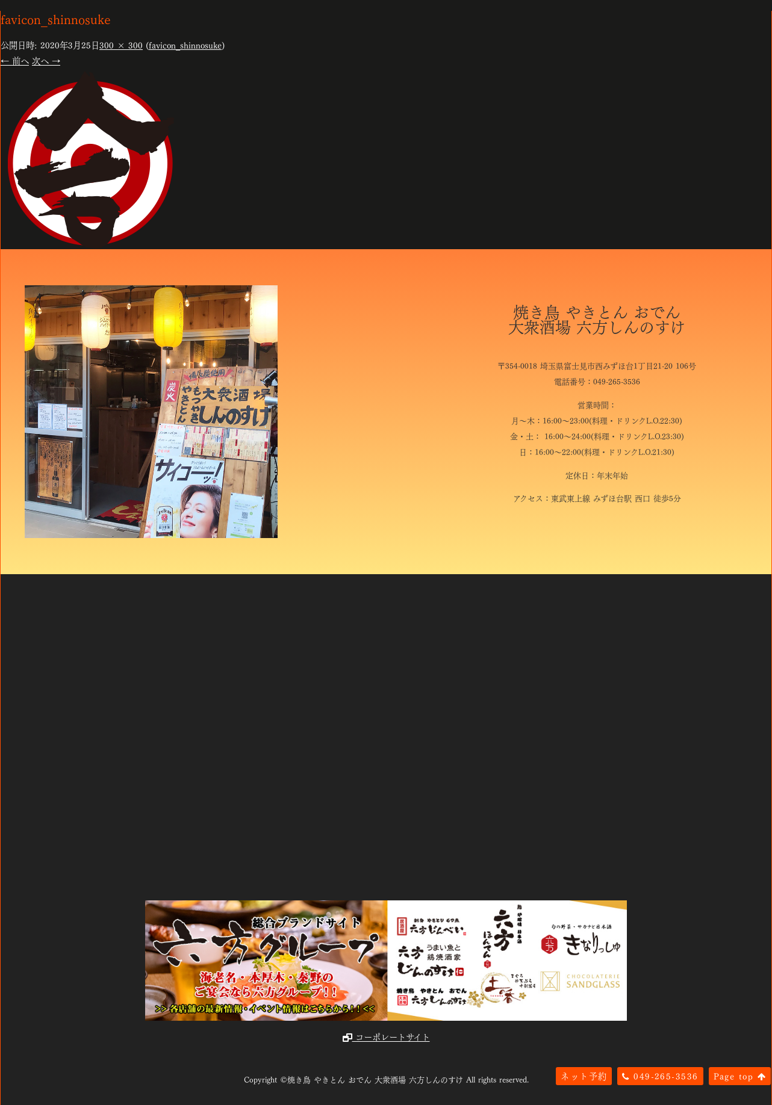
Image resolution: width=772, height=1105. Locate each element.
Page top (740, 1075)
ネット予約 (584, 1075)
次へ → (46, 60)
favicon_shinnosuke (185, 44)
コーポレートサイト (386, 1036)
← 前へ (15, 60)
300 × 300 (121, 44)
